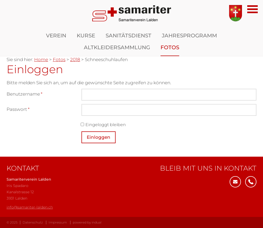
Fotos (59, 59)
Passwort (18, 110)
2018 (75, 59)
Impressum (58, 222)
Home (41, 59)
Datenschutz (33, 222)
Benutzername (24, 94)
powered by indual (87, 222)
